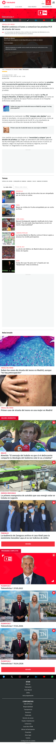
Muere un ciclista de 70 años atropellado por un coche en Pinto (8, 210)
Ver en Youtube (44, 676)
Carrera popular (22, 233)
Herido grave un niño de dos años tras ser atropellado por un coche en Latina (8, 197)
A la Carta (18, 6)
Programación (47, 6)
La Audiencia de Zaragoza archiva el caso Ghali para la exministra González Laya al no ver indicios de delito (28, 516)
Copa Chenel (20, 219)
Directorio (28, 712)
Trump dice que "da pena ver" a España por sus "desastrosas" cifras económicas (8, 266)
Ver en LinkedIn (36, 676)
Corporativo (28, 701)
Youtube (44, 20)
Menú (53, 2)
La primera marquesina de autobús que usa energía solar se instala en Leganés (28, 476)
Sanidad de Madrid (42, 181)
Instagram (20, 20)
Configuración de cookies (28, 740)
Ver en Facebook (3, 677)
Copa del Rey (20, 247)
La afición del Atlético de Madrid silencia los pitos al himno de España (8, 252)
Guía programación (28, 695)
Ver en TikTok (28, 677)
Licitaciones (28, 723)
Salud (34, 181)
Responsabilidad (28, 706)
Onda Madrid (32, 6)
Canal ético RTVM (28, 726)
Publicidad (28, 715)
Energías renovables (8, 493)
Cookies (28, 738)
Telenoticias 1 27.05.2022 (28, 568)
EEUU (17, 260)
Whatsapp (52, 20)
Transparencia (28, 709)
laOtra (28, 692)
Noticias (7, 6)
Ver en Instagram (20, 676)
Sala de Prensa (28, 704)
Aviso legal (28, 735)
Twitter (11, 20)
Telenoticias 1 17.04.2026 (28, 606)
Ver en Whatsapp (52, 676)
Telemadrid (28, 687)
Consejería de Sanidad (19, 181)
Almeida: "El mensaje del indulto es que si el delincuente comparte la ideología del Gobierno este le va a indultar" (28, 435)
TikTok (27, 20)
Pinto (18, 205)
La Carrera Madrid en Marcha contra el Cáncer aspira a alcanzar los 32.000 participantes (8, 238)
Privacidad (28, 732)
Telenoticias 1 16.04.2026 (28, 644)
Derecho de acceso (28, 718)
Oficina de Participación (28, 729)
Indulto (3, 453)
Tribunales (5, 533)
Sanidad (29, 181)
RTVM (28, 682)
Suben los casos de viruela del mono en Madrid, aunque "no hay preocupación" (6, 108)
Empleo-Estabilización (28, 721)
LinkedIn (36, 20)
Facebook (4, 20)
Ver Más (28, 544)
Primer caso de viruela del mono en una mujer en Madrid (6, 130)
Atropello (19, 191)
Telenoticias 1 (6, 586)
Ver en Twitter (12, 677)
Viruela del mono (8, 24)
